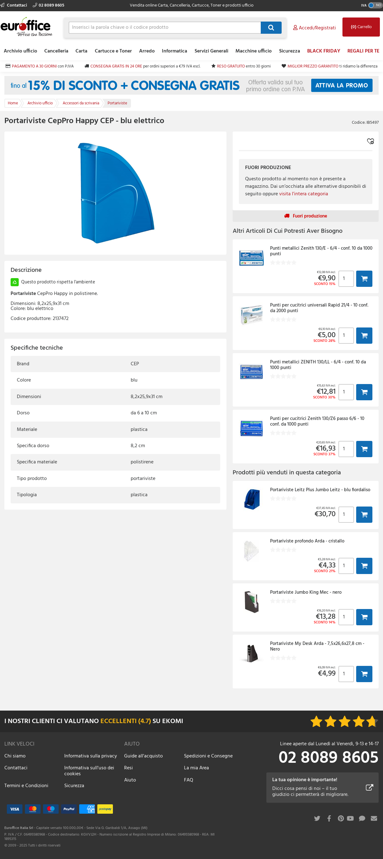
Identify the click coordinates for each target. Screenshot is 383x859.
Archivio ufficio (20, 51)
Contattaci (14, 5)
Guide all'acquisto (143, 756)
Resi (128, 768)
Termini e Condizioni (26, 786)
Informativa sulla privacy (90, 756)
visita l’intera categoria (303, 194)
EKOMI (172, 721)
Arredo (147, 51)
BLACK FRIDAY (323, 51)
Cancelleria (56, 51)
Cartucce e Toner (113, 51)
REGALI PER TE (363, 51)
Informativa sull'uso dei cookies (89, 771)
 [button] (364, 278)
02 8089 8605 (48, 5)
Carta (81, 51)
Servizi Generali (211, 51)
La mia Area (196, 768)
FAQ (188, 780)
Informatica (174, 51)
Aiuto (130, 780)
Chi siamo (15, 756)
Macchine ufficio (253, 51)
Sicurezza (289, 51)
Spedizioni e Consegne (208, 756)
